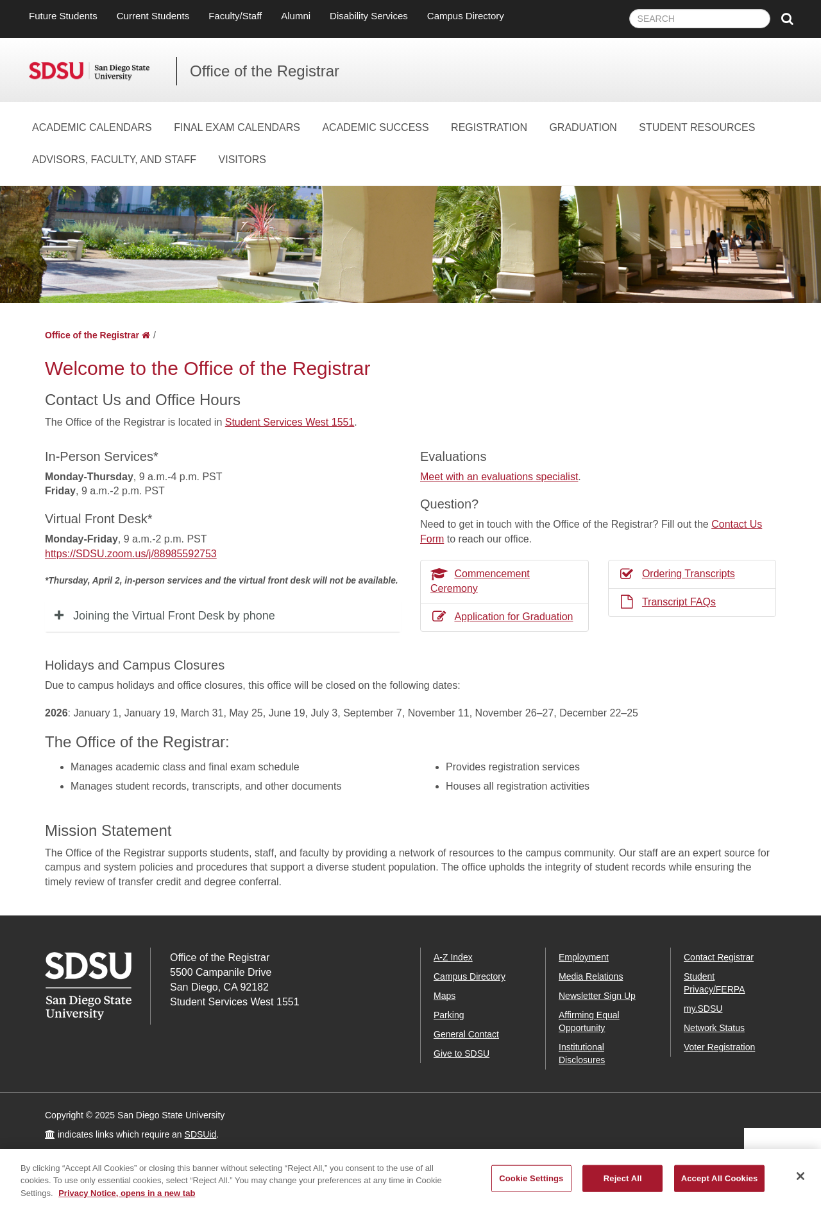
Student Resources (697, 127)
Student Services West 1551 (290, 422)
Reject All (623, 1183)
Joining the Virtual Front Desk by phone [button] (174, 615)
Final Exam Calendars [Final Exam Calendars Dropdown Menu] (237, 127)
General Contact (466, 1034)
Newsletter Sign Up (597, 996)
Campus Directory (465, 15)
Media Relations (591, 976)
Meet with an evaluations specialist (499, 476)
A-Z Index (453, 957)
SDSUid (201, 1134)
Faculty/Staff (235, 15)
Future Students (63, 15)
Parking (449, 1015)
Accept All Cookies (719, 1183)
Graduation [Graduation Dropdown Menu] (582, 127)
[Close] (800, 1181)
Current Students (153, 15)
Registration (489, 127)
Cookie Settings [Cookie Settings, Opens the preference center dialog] (531, 1183)
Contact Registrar (719, 957)
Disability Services (369, 15)
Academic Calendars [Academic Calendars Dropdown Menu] (92, 127)
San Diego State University (102, 71)
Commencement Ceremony (480, 581)
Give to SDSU (461, 1053)
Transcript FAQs (667, 601)
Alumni (295, 15)
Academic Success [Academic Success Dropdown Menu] (375, 127)
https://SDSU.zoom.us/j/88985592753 (131, 553)
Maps (444, 996)
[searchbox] (699, 18)
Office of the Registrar (264, 71)
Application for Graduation (501, 616)
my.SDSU (703, 1008)
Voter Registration (719, 1047)
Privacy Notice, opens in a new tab (126, 1198)
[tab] (223, 616)
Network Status (714, 1028)
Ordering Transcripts (676, 573)
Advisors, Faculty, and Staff (114, 159)
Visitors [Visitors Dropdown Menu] (242, 159)
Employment (584, 957)
